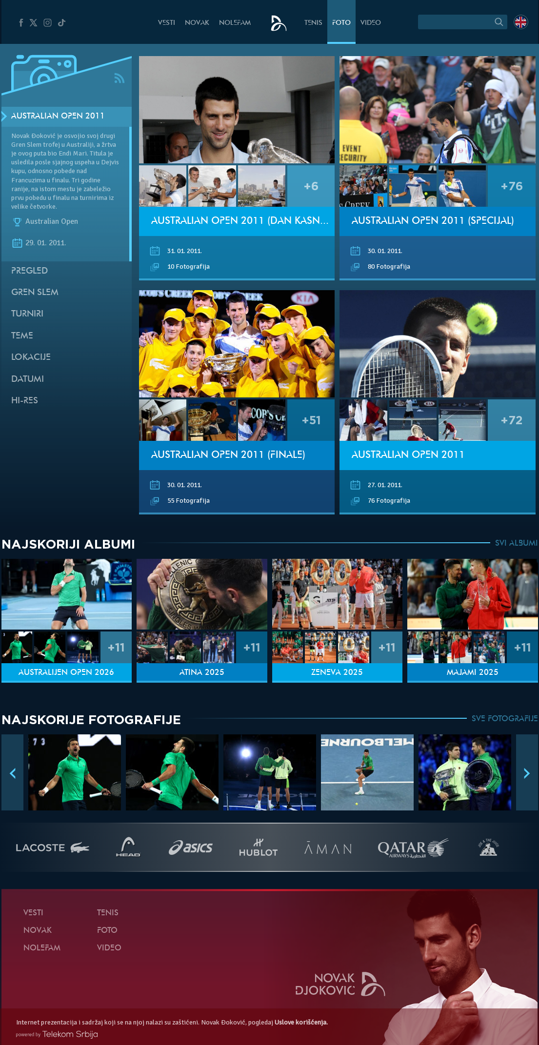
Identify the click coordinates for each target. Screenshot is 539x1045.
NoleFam (235, 23)
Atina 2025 (202, 673)
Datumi (27, 379)
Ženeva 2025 (337, 673)
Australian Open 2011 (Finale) (228, 455)
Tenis (313, 23)
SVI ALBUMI (516, 544)
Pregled (29, 271)
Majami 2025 (473, 673)
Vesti (166, 23)
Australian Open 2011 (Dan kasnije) (243, 221)
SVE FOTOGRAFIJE (505, 719)
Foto (341, 23)
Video (370, 23)
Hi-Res (24, 401)
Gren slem (35, 292)
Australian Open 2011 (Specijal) (433, 221)
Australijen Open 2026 (66, 673)
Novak (197, 23)
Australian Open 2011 (58, 116)
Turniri (27, 314)
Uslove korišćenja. (301, 1022)
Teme (22, 336)
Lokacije (31, 357)
